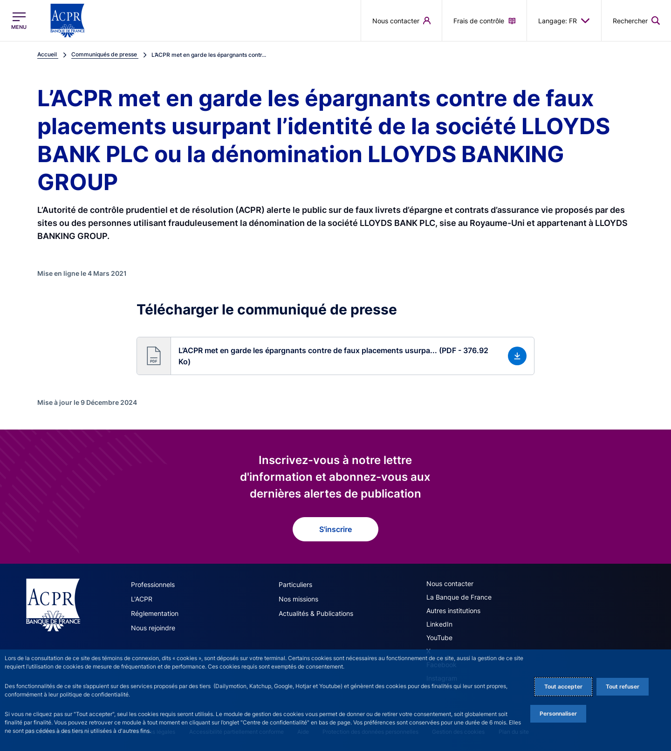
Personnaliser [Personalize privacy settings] (558, 713)
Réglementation (154, 613)
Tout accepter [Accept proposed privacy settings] (563, 686)
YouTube (439, 638)
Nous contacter (449, 583)
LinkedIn (439, 624)
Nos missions (298, 599)
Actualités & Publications (316, 613)
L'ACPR (141, 599)
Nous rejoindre (153, 628)
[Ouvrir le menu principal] (19, 20)
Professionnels (153, 584)
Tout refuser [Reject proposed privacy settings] (622, 686)
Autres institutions (453, 610)
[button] (636, 20)
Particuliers (295, 584)
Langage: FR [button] (564, 20)
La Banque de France (459, 597)
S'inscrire (335, 529)
